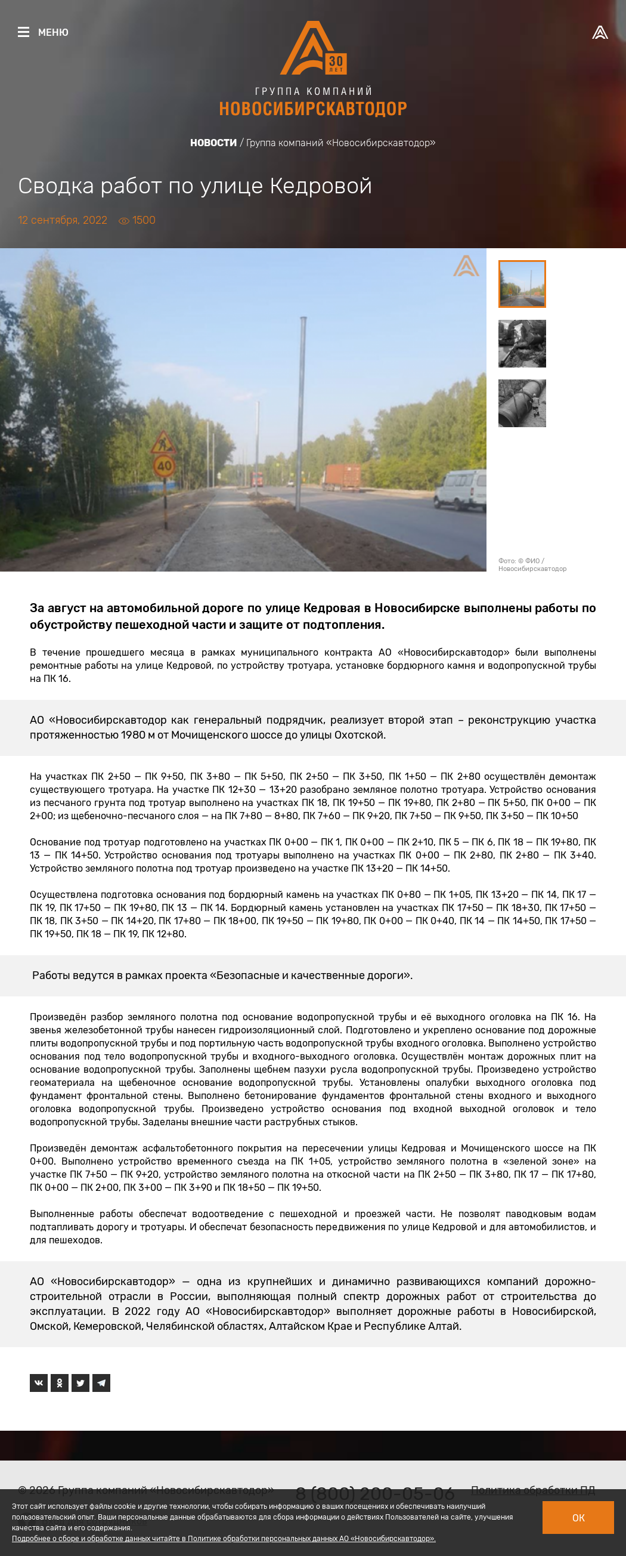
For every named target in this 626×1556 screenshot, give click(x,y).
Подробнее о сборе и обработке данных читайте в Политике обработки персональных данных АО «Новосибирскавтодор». (224, 1539)
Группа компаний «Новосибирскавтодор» (341, 143)
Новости (213, 143)
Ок (578, 1518)
